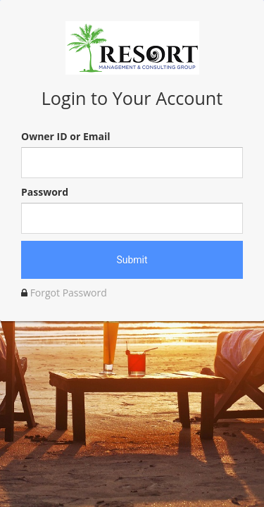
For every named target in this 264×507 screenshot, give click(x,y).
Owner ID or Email (65, 136)
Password (44, 192)
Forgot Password (68, 292)
